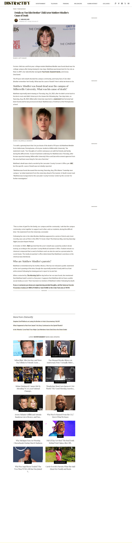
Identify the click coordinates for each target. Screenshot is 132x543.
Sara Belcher (25, 19)
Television (54, 3)
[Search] (115, 3)
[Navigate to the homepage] (17, 3)
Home (14, 9)
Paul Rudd (45, 72)
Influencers (78, 3)
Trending (66, 3)
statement (57, 99)
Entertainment (40, 3)
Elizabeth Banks (55, 72)
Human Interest (92, 3)
